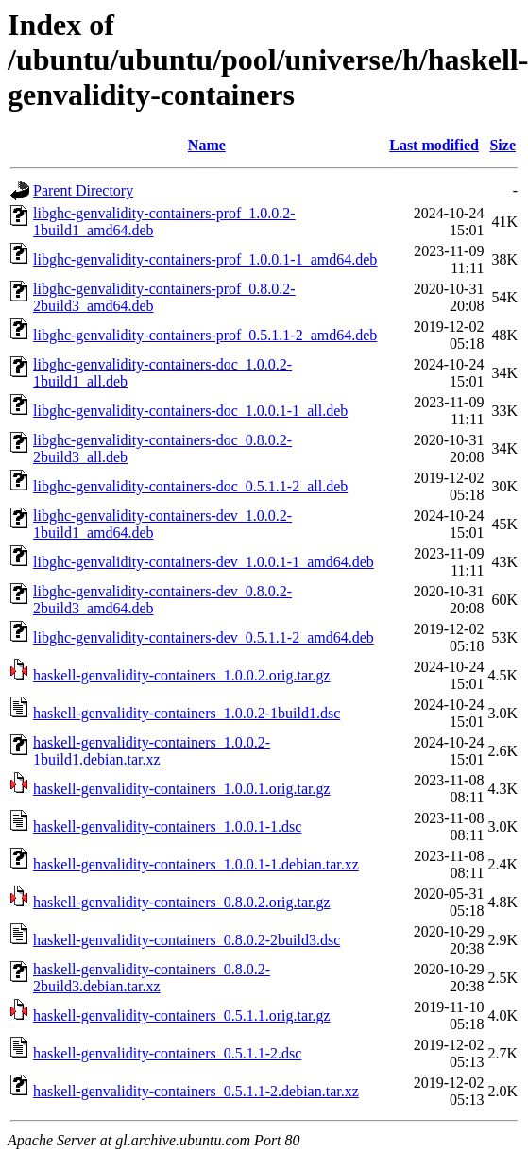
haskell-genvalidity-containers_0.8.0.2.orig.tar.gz (182, 902)
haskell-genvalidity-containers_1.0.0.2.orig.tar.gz (182, 675)
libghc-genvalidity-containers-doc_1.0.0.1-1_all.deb (190, 411)
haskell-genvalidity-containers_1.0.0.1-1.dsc (167, 826)
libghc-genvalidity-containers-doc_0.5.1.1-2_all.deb (190, 486)
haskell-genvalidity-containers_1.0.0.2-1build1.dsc (186, 713)
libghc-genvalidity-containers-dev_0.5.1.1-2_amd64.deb (203, 637)
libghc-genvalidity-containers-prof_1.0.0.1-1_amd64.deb (205, 259)
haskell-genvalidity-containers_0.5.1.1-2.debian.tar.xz (196, 1091)
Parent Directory (83, 190)
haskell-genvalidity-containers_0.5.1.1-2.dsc (167, 1053)
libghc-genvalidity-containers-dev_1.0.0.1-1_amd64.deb (203, 562)
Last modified (434, 145)
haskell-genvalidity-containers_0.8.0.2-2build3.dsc (186, 940)
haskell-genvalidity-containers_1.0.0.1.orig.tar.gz (182, 789)
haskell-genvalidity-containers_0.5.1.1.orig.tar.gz (182, 1015)
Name (207, 145)
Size (502, 145)
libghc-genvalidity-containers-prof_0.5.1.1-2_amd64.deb (205, 335)
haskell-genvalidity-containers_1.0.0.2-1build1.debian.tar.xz (151, 750)
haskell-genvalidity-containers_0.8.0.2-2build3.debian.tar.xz (151, 977)
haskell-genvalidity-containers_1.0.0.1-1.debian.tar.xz (196, 864)
